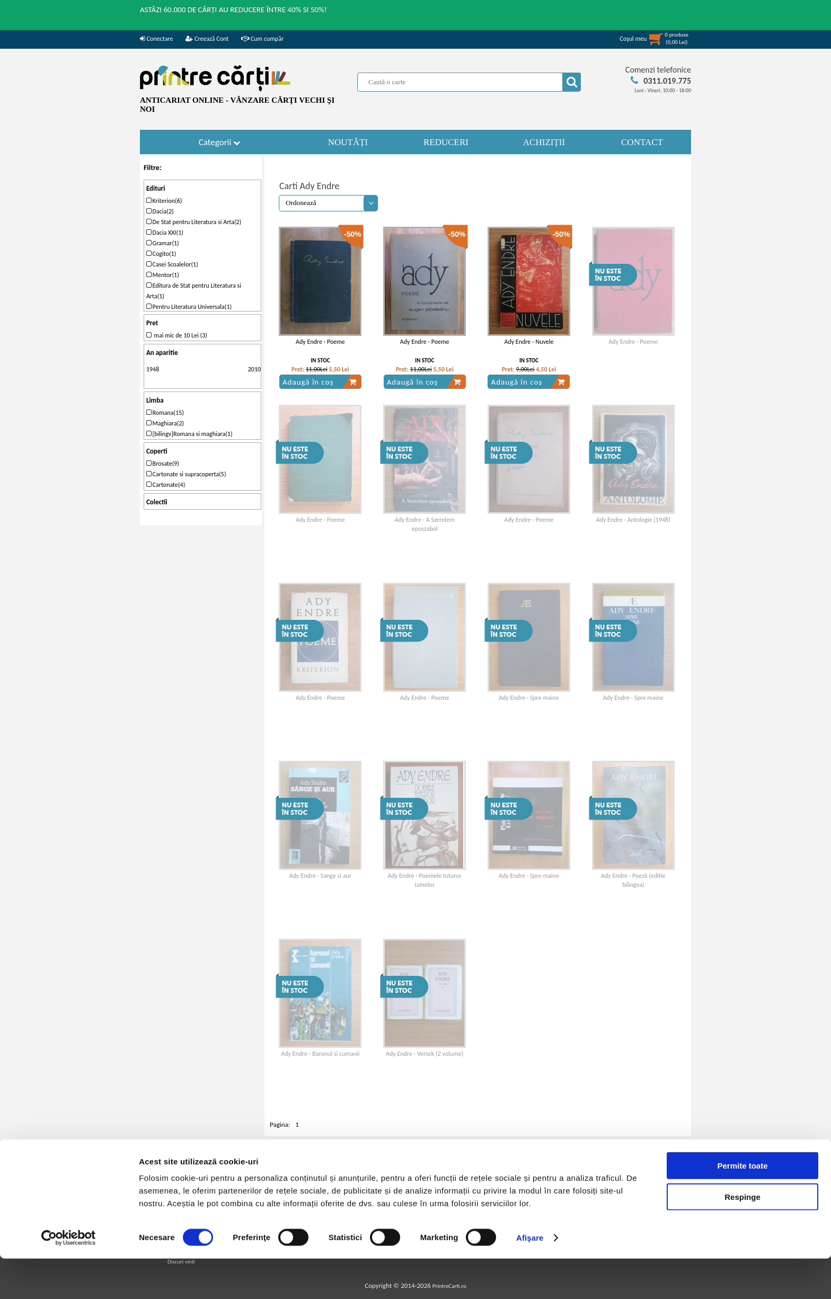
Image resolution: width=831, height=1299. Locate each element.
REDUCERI (445, 142)
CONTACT (642, 142)
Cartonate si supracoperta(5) (186, 474)
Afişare (530, 1278)
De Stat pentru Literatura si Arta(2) (193, 222)
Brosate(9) (162, 463)
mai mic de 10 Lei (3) (176, 335)
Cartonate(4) (165, 484)
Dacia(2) (160, 211)
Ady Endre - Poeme (320, 341)
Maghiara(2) (165, 423)
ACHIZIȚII (544, 142)
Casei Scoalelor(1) (172, 264)
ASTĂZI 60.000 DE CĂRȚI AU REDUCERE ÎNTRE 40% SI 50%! (233, 9)
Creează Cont (206, 38)
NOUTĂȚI (348, 142)
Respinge (742, 1237)
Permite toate (742, 1206)
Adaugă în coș (319, 382)
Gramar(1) (162, 243)
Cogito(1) (161, 253)
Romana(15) (165, 412)
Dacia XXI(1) (164, 232)
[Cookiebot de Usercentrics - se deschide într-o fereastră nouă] (68, 1278)
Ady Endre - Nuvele (528, 341)
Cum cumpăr (262, 38)
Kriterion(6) (164, 200)
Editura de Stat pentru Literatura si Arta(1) (193, 291)
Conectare (156, 38)
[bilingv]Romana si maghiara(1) (189, 434)
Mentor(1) (162, 275)
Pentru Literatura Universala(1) (189, 306)
